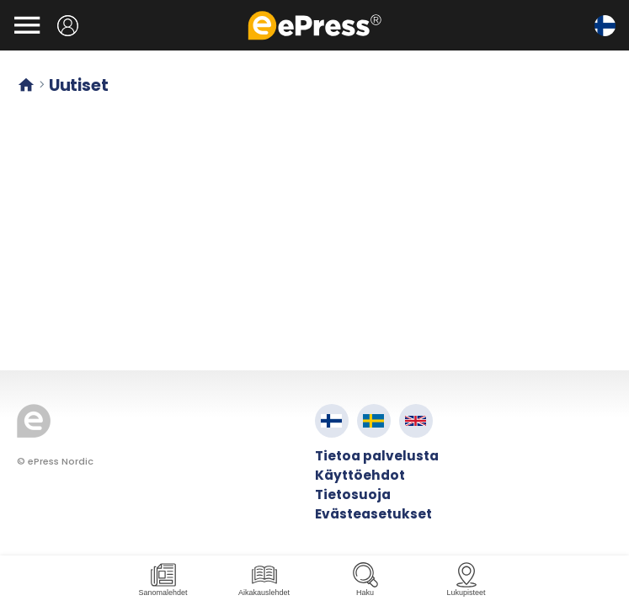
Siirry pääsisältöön (8, 8)
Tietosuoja (353, 494)
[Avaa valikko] (26, 25)
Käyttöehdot (360, 475)
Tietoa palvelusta (377, 456)
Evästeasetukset (373, 514)
